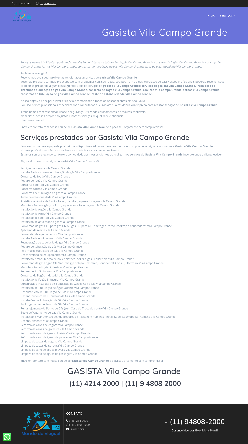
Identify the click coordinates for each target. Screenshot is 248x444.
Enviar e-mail (77, 429)
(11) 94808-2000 (48, 3)
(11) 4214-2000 (78, 421)
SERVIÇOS (226, 15)
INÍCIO (211, 15)
